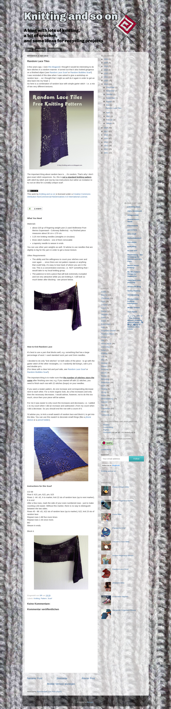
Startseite (62, 678)
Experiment (105, 324)
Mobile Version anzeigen (61, 683)
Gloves (104, 337)
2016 (106, 135)
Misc (103, 360)
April (108, 113)
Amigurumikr (133, 215)
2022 (106, 73)
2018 (106, 128)
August (109, 101)
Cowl (103, 301)
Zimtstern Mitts (118, 583)
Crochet (104, 305)
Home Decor (106, 344)
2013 (106, 146)
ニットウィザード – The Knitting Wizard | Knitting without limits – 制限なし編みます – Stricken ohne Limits (135, 322)
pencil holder (43, 420)
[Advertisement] (124, 177)
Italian (103, 350)
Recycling (105, 379)
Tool (103, 405)
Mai (108, 105)
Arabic (103, 292)
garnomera (132, 230)
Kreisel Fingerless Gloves (122, 501)
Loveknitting (108, 427)
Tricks (103, 412)
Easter (103, 321)
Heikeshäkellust (134, 238)
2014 (106, 142)
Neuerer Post (34, 678)
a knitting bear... (134, 207)
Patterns (40, 49)
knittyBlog (131, 246)
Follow (136, 459)
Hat (102, 340)
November (110, 91)
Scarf (50, 598)
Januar (109, 123)
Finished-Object (107, 334)
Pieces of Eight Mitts (120, 487)
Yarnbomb (105, 415)
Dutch (103, 318)
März (108, 116)
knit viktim (132, 242)
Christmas (105, 298)
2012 (106, 149)
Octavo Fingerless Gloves (122, 555)
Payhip (106, 430)
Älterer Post (88, 678)
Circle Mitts (116, 514)
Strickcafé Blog (134, 287)
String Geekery (133, 291)
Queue (104, 373)
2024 (106, 66)
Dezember (110, 87)
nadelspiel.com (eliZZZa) (134, 281)
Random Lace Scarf (59, 72)
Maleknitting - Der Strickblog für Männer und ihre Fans (135, 258)
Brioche (104, 295)
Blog (30, 49)
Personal (104, 369)
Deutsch (104, 314)
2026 (106, 59)
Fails (103, 327)
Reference (105, 382)
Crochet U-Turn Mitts (120, 542)
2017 (106, 131)
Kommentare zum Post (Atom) (49, 692)
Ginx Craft (131, 234)
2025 (106, 63)
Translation (105, 408)
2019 (106, 84)
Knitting (37, 598)
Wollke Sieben (133, 308)
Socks (103, 395)
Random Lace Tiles (113, 108)
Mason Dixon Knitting (133, 266)
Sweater (104, 402)
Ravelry (106, 425)
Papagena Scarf (118, 528)
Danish (104, 311)
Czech (103, 308)
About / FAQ (54, 49)
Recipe (104, 376)
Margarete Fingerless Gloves (124, 610)
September (111, 98)
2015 (106, 138)
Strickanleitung (107, 399)
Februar (109, 120)
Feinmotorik (132, 226)
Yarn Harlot (132, 312)
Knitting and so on (47, 194)
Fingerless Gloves (108, 331)
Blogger (90, 702)
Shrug (103, 392)
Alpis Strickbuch (134, 211)
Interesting (105, 347)
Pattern (44, 598)
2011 (106, 153)
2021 (106, 77)
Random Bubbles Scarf (80, 72)
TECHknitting (133, 295)
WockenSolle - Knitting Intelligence (133, 301)
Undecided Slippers (120, 597)
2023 (106, 70)
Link (103, 357)
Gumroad (107, 432)
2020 (106, 81)
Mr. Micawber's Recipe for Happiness (133, 274)
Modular (104, 363)
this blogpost (54, 67)
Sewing (104, 389)
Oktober (109, 94)
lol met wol (132, 251)
